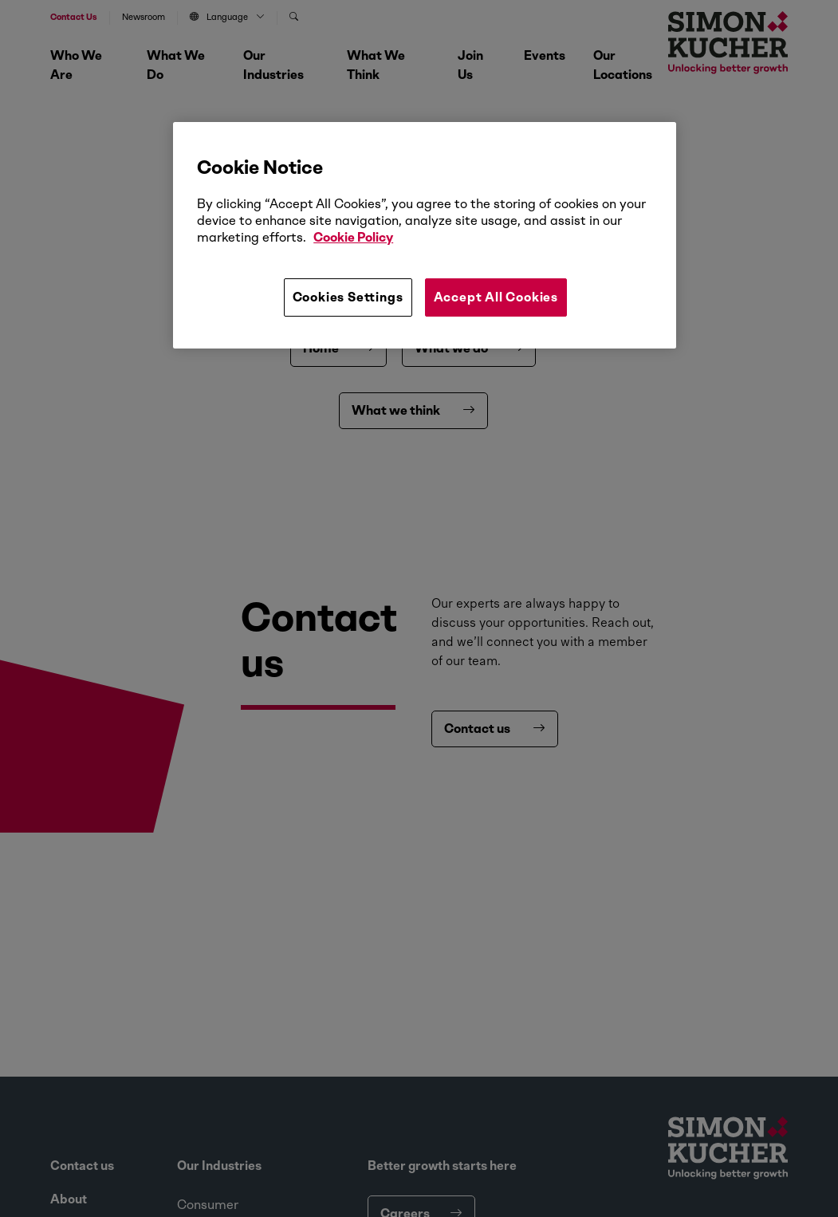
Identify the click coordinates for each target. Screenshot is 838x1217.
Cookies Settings (348, 297)
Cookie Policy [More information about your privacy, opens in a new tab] (353, 237)
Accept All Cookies (496, 297)
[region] (424, 235)
